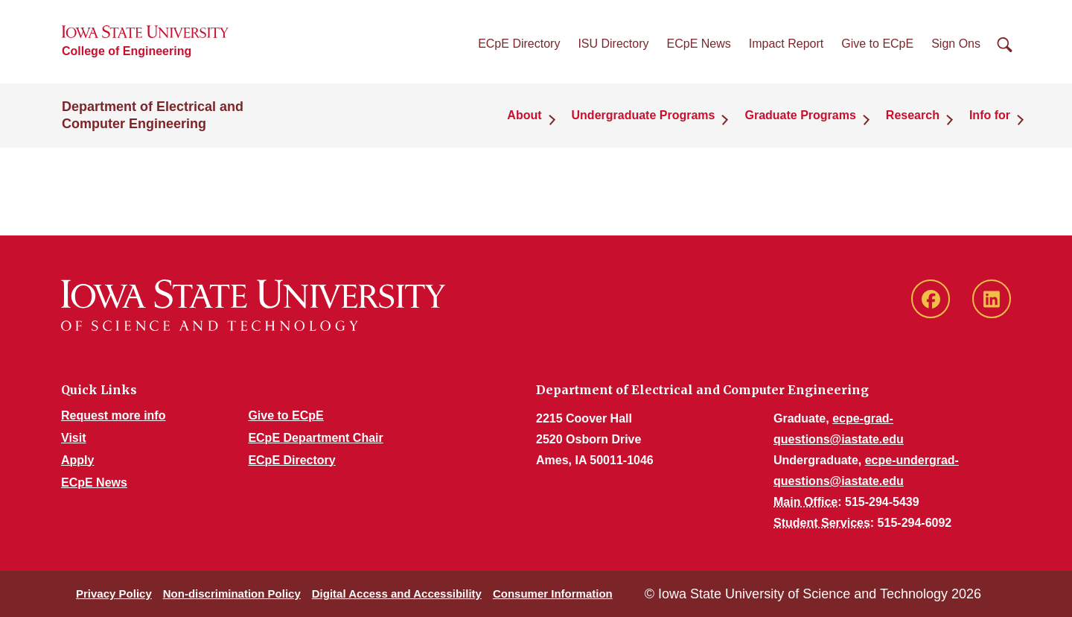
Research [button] (912, 115)
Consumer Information (553, 593)
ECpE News (699, 43)
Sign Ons (955, 43)
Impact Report (786, 43)
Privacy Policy (114, 593)
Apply (77, 460)
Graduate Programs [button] (799, 115)
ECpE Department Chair (315, 437)
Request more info (113, 415)
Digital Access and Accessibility (397, 593)
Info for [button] (989, 115)
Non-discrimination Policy (232, 593)
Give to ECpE (877, 43)
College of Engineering (126, 51)
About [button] (524, 115)
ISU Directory (613, 43)
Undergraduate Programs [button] (643, 115)
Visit (73, 437)
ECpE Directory (519, 43)
